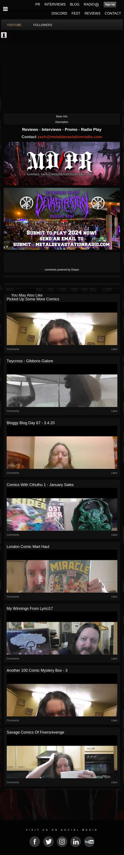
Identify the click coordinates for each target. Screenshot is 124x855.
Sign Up (110, 4)
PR (37, 4)
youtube (14, 25)
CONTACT (113, 13)
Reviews (30, 129)
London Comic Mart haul (28, 547)
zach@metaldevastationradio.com (69, 137)
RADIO (89, 4)
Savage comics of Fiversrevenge (35, 732)
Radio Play (91, 129)
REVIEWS (92, 13)
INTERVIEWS (55, 4)
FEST (76, 13)
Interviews (52, 129)
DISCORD (59, 13)
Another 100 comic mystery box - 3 (37, 670)
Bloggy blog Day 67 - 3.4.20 (31, 423)
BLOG (74, 4)
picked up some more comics (33, 299)
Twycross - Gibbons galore (30, 361)
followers (42, 25)
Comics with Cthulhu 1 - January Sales (40, 485)
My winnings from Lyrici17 (30, 608)
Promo (72, 129)
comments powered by (62, 269)
